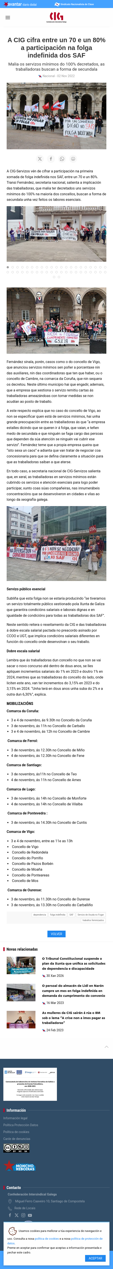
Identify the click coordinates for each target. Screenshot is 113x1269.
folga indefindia (57, 915)
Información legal (15, 1118)
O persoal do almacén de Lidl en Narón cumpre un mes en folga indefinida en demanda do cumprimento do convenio (73, 991)
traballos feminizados (93, 920)
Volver (56, 934)
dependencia (39, 915)
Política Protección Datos (20, 1125)
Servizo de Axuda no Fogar (91, 915)
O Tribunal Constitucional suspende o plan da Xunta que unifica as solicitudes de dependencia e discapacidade (73, 964)
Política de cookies (16, 1132)
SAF (72, 915)
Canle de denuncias (16, 1139)
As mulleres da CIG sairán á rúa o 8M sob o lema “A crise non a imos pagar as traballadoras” (73, 1018)
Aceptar (95, 1258)
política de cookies (47, 1238)
